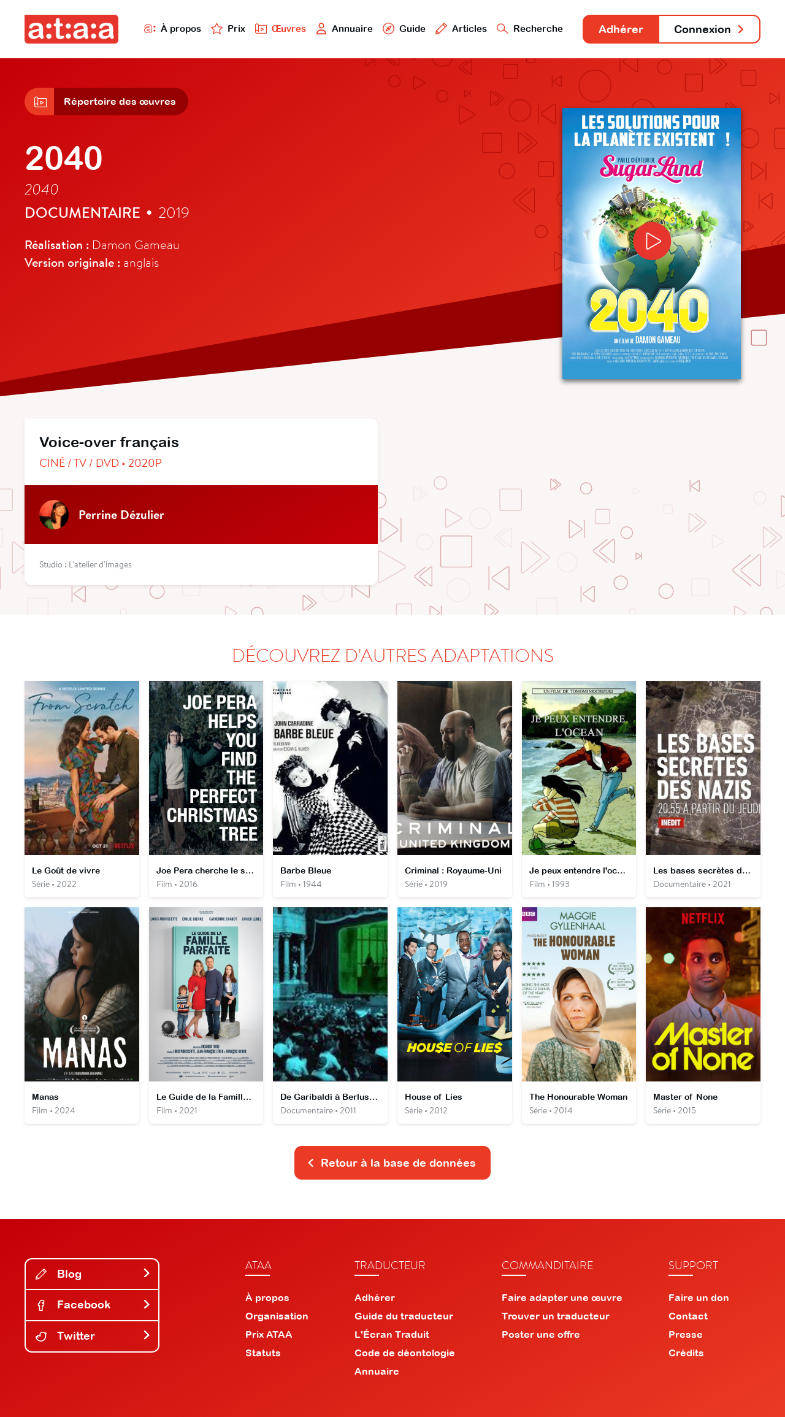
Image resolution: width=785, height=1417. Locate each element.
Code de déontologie (404, 1352)
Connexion (709, 29)
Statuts (263, 1352)
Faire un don (698, 1297)
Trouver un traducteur (556, 1315)
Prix (228, 28)
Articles (461, 28)
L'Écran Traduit (391, 1334)
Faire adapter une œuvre (562, 1297)
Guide (404, 28)
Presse (685, 1334)
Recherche (530, 28)
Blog (93, 1273)
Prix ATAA (269, 1334)
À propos (172, 28)
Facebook (93, 1304)
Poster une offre (541, 1334)
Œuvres (280, 28)
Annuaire (344, 28)
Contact (688, 1315)
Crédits (686, 1352)
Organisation (276, 1315)
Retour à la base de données (391, 1162)
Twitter (93, 1335)
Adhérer (621, 29)
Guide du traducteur (403, 1315)
